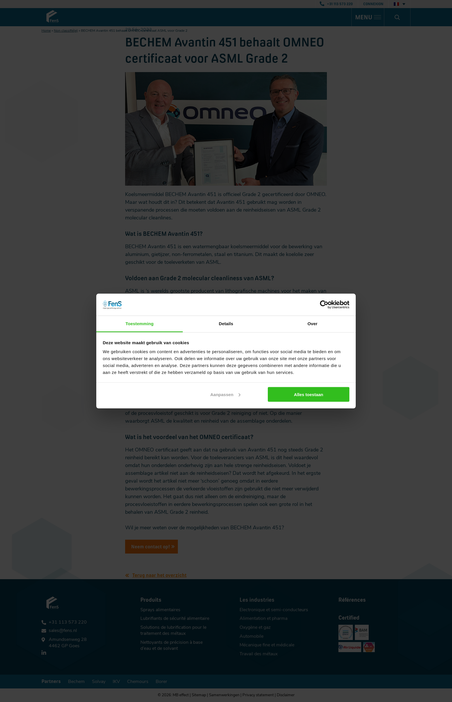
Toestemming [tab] (139, 323)
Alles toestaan (308, 394)
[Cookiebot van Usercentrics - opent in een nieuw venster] (324, 304)
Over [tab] (313, 323)
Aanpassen (225, 394)
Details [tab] (226, 323)
